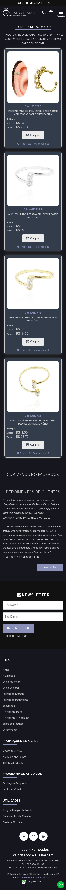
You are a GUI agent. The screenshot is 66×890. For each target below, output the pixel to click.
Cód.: (33, 106)
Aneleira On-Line (13, 822)
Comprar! (35, 134)
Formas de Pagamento (15, 700)
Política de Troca (12, 712)
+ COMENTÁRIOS (50, 567)
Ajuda (6, 670)
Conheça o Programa (15, 783)
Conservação (10, 730)
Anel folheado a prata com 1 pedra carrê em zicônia (33, 216)
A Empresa (9, 676)
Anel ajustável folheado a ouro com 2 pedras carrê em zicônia (33, 422)
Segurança (9, 706)
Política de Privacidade (15, 636)
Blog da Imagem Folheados (18, 810)
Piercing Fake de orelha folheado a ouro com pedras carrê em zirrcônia (33, 113)
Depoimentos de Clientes (17, 816)
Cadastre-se (40, 3)
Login (23, 3)
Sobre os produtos (13, 724)
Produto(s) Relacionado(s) (33, 143)
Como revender (11, 682)
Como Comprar (11, 688)
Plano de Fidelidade (14, 757)
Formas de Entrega (13, 694)
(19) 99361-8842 (33, 881)
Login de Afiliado (12, 789)
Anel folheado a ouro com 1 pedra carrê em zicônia (33, 319)
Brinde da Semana (13, 763)
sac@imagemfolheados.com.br (37, 877)
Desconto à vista (12, 751)
